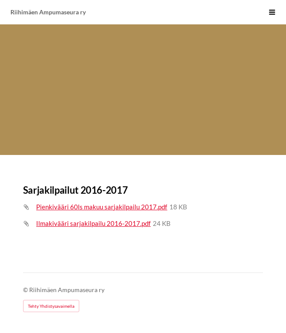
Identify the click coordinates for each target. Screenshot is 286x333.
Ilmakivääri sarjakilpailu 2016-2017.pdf (93, 223)
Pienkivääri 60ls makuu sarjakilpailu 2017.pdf (101, 207)
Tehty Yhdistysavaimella (51, 306)
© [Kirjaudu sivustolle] (26, 289)
